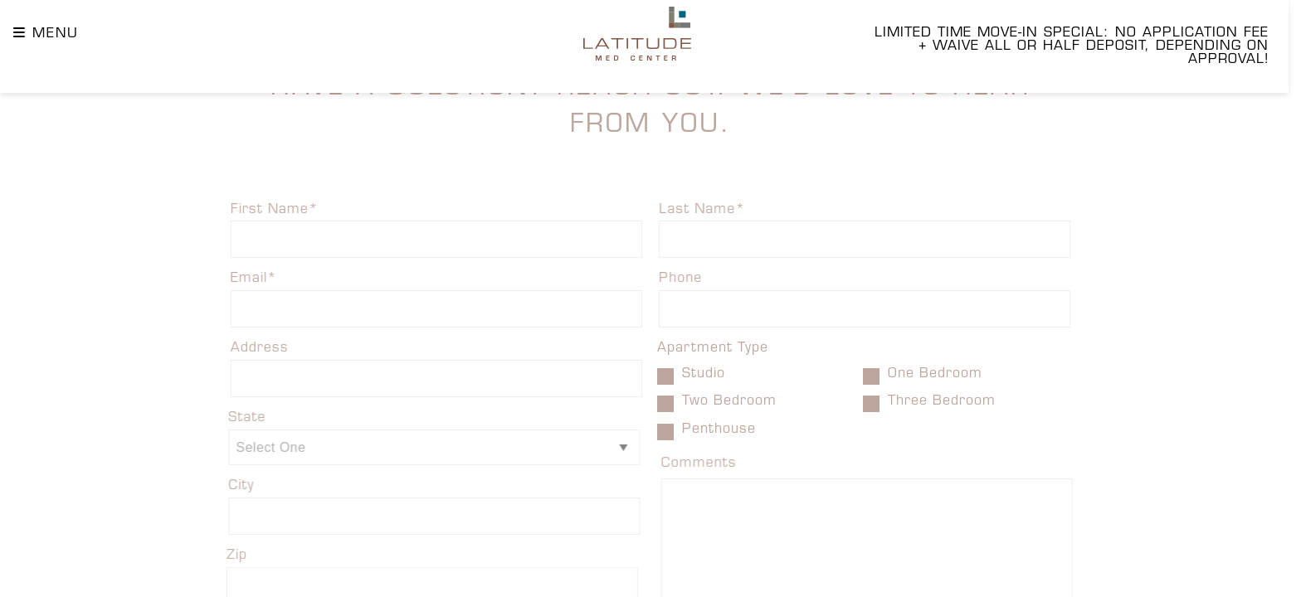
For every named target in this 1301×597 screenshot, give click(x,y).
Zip (215, 556)
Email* (236, 279)
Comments (719, 464)
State (227, 418)
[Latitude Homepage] (637, 34)
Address (242, 349)
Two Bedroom (722, 402)
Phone (697, 279)
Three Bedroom (935, 402)
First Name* (258, 209)
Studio (696, 375)
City (221, 486)
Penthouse (712, 430)
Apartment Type (713, 349)
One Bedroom (928, 375)
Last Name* (720, 209)
